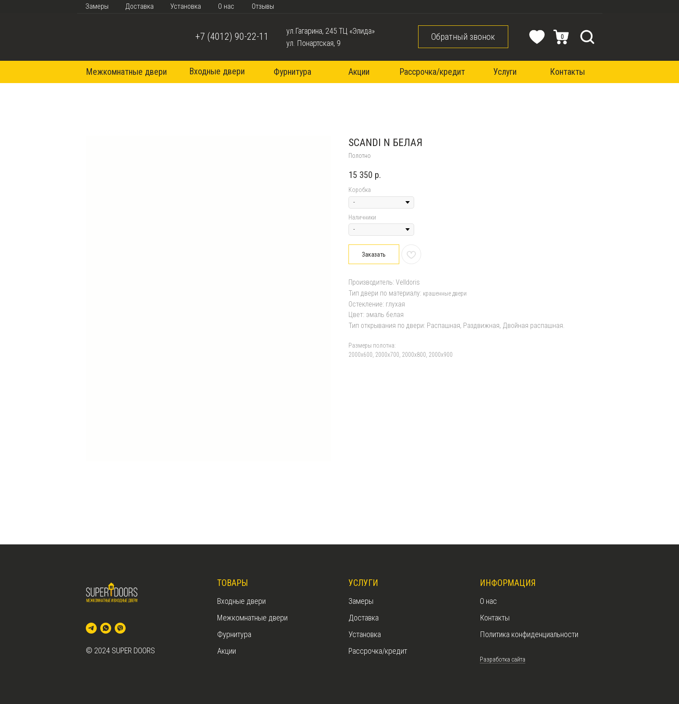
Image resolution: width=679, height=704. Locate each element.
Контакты (495, 617)
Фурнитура (234, 634)
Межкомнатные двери (252, 617)
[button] (463, 36)
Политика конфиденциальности (529, 634)
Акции (226, 650)
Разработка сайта (502, 659)
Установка (364, 634)
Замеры (360, 601)
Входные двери (241, 601)
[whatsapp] (105, 628)
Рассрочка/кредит (377, 650)
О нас (488, 601)
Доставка (363, 617)
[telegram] (91, 628)
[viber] (120, 628)
